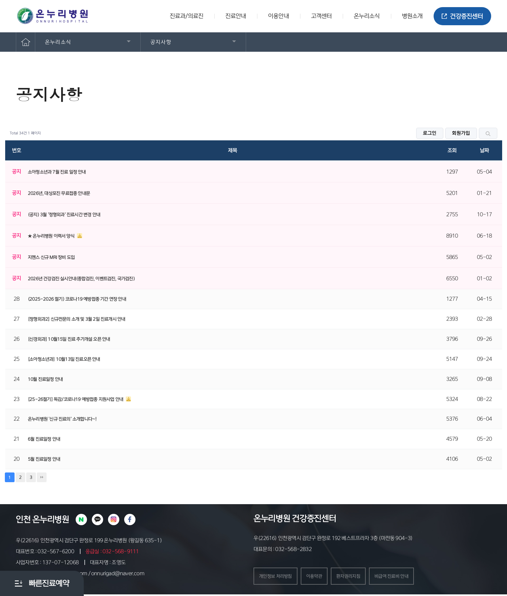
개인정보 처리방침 (278, 577)
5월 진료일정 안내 (44, 459)
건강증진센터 (462, 16)
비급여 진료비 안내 (404, 577)
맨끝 (42, 477)
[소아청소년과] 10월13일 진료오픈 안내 (64, 359)
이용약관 (320, 577)
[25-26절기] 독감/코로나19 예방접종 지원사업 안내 (76, 399)
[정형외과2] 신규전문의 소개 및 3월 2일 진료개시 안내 (76, 319)
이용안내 (278, 16)
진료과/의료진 (186, 16)
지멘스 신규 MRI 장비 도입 (51, 257)
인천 (23, 519)
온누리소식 (367, 16)
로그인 (430, 133)
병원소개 (412, 16)
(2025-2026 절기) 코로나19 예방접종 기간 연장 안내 (77, 299)
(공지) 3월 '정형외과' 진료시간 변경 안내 (64, 214)
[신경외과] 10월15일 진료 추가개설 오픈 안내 (69, 339)
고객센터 (321, 16)
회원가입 (461, 133)
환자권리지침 (357, 577)
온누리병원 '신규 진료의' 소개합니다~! (62, 419)
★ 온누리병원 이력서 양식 (51, 236)
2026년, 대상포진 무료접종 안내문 (59, 193)
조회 (452, 150)
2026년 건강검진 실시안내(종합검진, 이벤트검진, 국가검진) (81, 278)
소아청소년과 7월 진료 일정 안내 (57, 172)
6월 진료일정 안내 (44, 439)
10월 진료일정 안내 (45, 379)
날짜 (484, 150)
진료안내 (235, 16)
